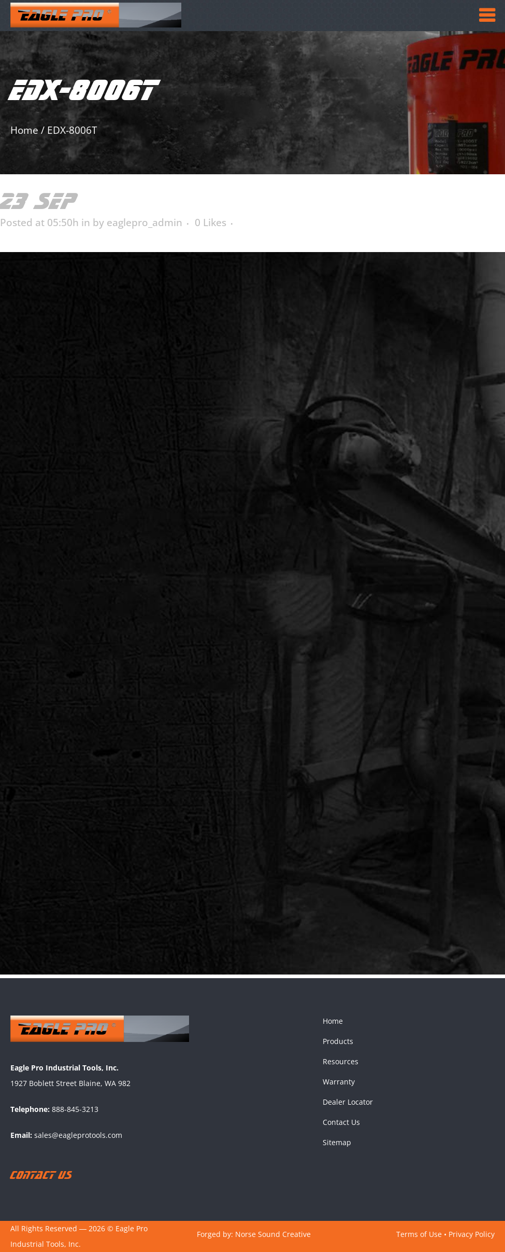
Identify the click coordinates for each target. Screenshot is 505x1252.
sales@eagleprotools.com (78, 1135)
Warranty (339, 1082)
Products (338, 1041)
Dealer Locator (348, 1102)
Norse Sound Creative (273, 1235)
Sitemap (337, 1142)
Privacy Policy (472, 1235)
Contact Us (341, 1122)
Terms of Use (419, 1235)
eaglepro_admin (144, 222)
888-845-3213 (75, 1109)
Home (24, 130)
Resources (340, 1061)
